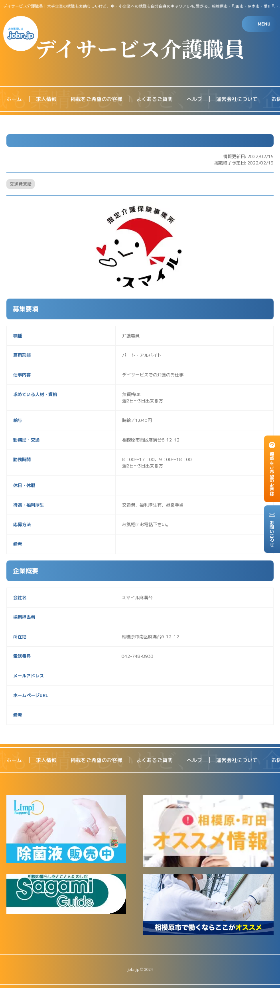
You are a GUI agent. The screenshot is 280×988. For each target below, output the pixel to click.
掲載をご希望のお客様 (96, 99)
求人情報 (46, 99)
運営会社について (237, 99)
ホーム (14, 99)
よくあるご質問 (154, 99)
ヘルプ (194, 99)
